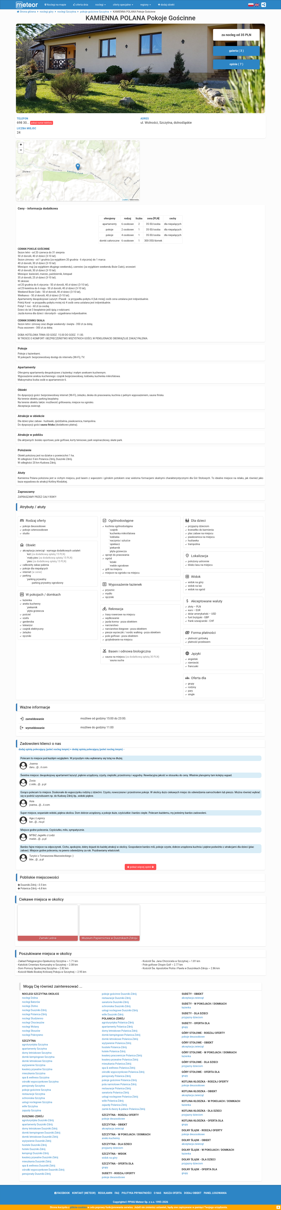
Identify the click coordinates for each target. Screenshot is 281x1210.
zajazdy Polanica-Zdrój (114, 1104)
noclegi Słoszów (31, 1030)
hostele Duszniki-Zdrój (34, 1145)
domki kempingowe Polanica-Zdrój (121, 1034)
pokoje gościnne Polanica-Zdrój (119, 1080)
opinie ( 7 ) (236, 64)
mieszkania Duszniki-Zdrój (36, 1161)
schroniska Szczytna (33, 1098)
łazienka (186, 1007)
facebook (62, 1193)
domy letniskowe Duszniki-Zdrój (39, 1128)
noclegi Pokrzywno (32, 1034)
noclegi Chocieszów (33, 1022)
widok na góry (109, 1157)
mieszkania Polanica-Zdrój (116, 1063)
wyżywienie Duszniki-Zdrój (36, 1140)
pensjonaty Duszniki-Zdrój (36, 1173)
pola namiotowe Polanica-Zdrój (119, 1084)
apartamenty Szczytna (34, 1048)
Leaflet (125, 200)
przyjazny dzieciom (112, 1147)
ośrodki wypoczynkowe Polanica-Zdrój (123, 1072)
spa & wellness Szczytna (35, 1077)
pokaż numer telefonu (41, 123)
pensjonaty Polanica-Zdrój (116, 1076)
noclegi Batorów (31, 1002)
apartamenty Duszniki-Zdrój (37, 1124)
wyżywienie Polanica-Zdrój (116, 1043)
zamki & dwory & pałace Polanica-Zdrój (123, 1109)
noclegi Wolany (30, 1026)
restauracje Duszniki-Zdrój (116, 998)
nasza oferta (173, 1193)
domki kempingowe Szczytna (38, 1056)
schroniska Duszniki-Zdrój (116, 1006)
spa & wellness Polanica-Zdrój (118, 1067)
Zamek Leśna (47, 938)
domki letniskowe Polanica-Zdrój (120, 1039)
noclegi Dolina (30, 997)
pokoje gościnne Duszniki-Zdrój (119, 993)
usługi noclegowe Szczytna (37, 1102)
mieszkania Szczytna (33, 1073)
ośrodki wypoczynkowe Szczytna (40, 1081)
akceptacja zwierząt (113, 1128)
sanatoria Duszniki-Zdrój (115, 1002)
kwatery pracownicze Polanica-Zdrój (122, 1055)
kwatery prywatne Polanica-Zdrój (120, 1059)
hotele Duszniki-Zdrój (34, 1149)
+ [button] (21, 145)
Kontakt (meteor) (84, 1193)
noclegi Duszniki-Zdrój (34, 1010)
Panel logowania (215, 1193)
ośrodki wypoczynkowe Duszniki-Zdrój (43, 1169)
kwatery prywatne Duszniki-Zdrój (40, 1157)
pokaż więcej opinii (140, 867)
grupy (105, 1167)
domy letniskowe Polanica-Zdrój (119, 1030)
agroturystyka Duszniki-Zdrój (38, 1120)
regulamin (105, 1193)
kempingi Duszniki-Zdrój (35, 1153)
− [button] (21, 150)
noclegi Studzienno (32, 1018)
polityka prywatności (136, 1193)
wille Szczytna (30, 1106)
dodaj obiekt (192, 1193)
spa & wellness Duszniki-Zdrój (38, 1165)
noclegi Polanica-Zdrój (34, 1014)
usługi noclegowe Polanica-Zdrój (120, 1096)
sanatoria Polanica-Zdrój (115, 1092)
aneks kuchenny (111, 1138)
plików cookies (78, 1207)
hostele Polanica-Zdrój (114, 1047)
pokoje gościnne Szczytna (36, 1089)
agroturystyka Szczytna (35, 1044)
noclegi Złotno (30, 1006)
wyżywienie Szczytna (33, 1065)
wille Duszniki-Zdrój (112, 1014)
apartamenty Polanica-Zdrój (117, 1026)
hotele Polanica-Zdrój (113, 1051)
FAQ (117, 1193)
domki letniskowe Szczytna (37, 1061)
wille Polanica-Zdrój (112, 1100)
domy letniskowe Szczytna (37, 1052)
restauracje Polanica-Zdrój (116, 1088)
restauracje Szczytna (33, 1094)
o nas (157, 1193)
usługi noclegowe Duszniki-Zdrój (120, 1010)
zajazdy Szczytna (31, 1110)
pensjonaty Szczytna (33, 1085)
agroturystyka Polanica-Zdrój (118, 1022)
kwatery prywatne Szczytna (37, 1069)
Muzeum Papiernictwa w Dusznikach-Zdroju (109, 938)
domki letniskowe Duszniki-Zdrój (40, 1136)
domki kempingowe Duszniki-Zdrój (41, 1132)
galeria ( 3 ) (236, 50)
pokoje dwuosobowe (113, 1118)
